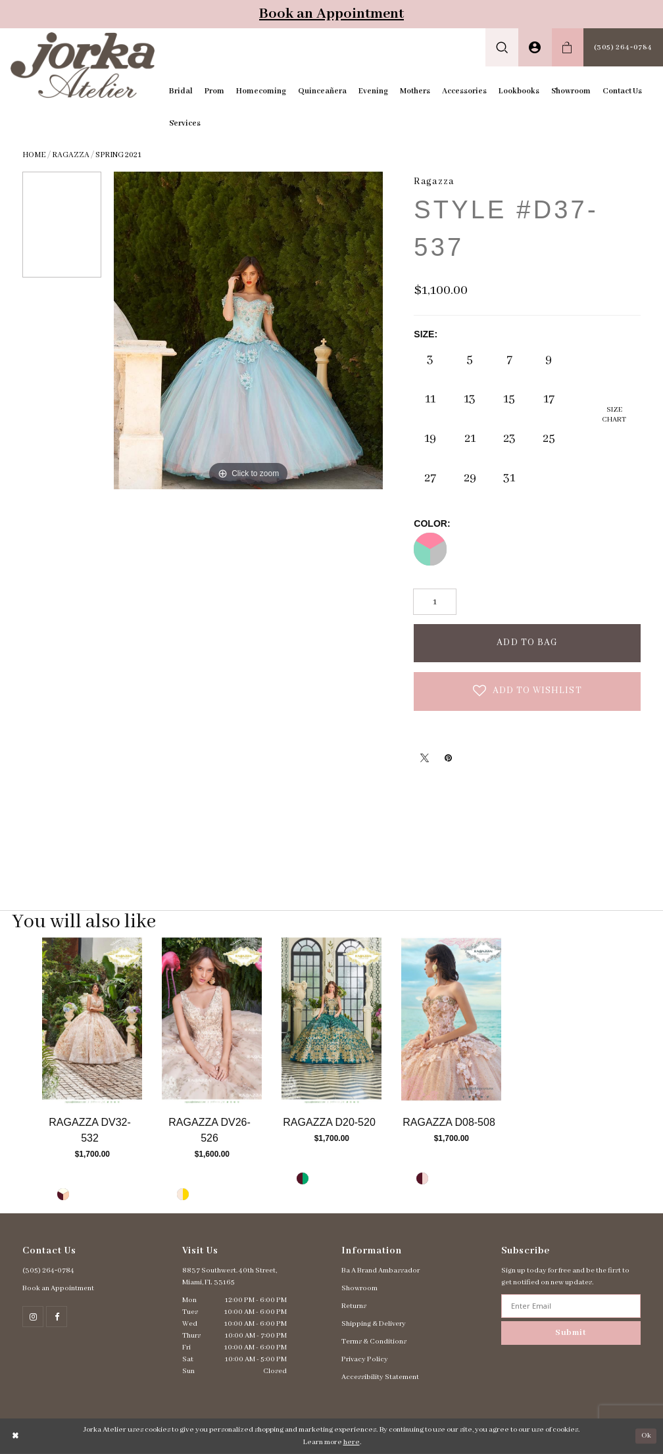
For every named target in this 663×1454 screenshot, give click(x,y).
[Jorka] (83, 65)
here (351, 1442)
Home (34, 155)
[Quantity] (435, 601)
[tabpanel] (92, 1073)
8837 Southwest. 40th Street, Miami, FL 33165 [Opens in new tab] (229, 1276)
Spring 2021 (118, 155)
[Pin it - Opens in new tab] (447, 757)
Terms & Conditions (373, 1341)
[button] (502, 47)
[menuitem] (502, 47)
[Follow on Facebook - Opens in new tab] (56, 1316)
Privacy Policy (364, 1359)
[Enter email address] (571, 1306)
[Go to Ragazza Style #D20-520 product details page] (331, 1019)
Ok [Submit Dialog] (646, 1435)
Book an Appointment (331, 14)
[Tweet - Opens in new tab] (424, 757)
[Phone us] (623, 47)
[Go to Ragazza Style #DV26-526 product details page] (212, 1019)
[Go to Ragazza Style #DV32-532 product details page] (92, 1019)
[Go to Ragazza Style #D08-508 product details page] (451, 1019)
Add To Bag (527, 642)
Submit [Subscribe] (571, 1332)
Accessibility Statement (380, 1377)
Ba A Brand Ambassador (380, 1270)
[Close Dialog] (16, 1435)
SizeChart (614, 414)
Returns (353, 1306)
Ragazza (70, 155)
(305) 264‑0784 (48, 1270)
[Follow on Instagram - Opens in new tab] (32, 1316)
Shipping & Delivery (373, 1323)
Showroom (359, 1288)
